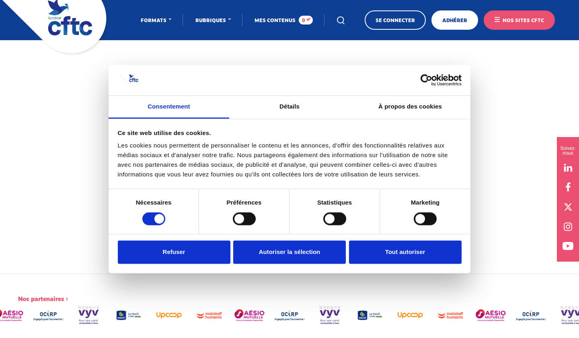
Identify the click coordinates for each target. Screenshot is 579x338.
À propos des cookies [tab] (410, 106)
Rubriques (211, 20)
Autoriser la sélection (289, 252)
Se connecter (395, 20)
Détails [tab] (289, 106)
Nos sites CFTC (523, 20)
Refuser (174, 252)
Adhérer (454, 20)
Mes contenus (284, 20)
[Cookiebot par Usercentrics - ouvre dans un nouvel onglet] (426, 80)
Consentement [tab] (169, 106)
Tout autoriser (405, 252)
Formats (154, 20)
